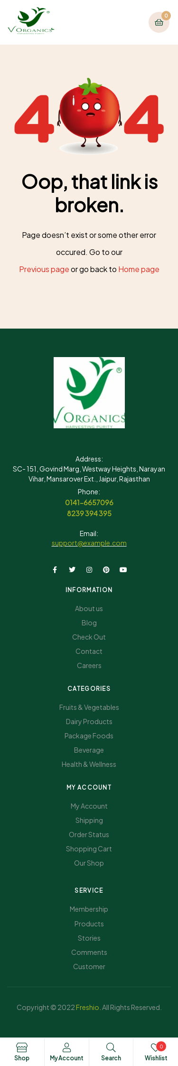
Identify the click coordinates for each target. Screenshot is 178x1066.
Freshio (87, 1007)
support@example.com (89, 542)
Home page (138, 269)
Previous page (44, 269)
